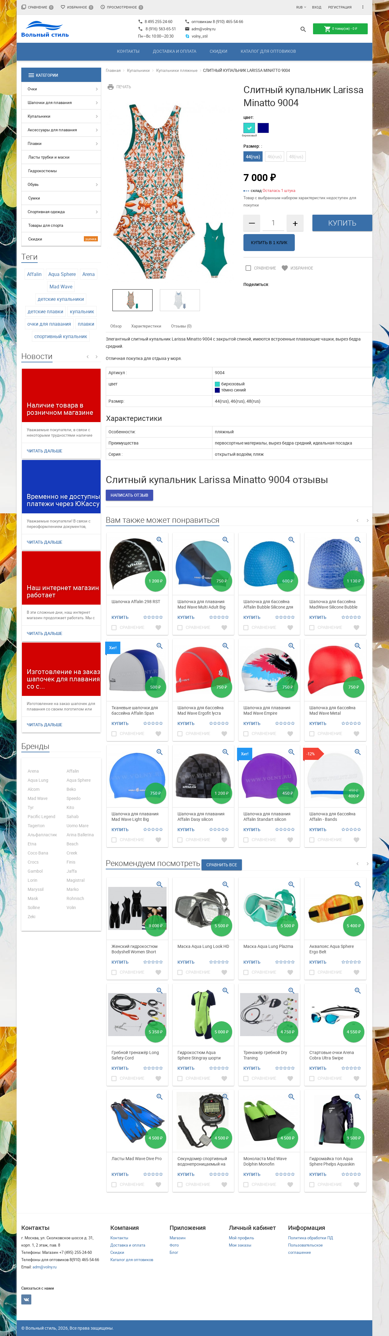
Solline (34, 907)
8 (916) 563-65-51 (161, 29)
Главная (113, 70)
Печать (118, 86)
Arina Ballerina (80, 835)
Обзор (116, 326)
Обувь (33, 184)
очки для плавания (49, 324)
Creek (72, 853)
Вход (316, 7)
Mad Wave (61, 286)
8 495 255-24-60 (155, 21)
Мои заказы (240, 1245)
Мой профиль (241, 1237)
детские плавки (45, 311)
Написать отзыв (129, 495)
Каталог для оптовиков (268, 51)
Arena (88, 274)
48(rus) (296, 156)
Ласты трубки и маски (49, 157)
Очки (32, 89)
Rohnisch (75, 898)
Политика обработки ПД (310, 1237)
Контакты (128, 51)
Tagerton (36, 825)
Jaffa (72, 871)
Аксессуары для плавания (52, 130)
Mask (33, 898)
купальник (82, 311)
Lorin (32, 880)
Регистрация (340, 7)
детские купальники (61, 299)
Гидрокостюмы (42, 170)
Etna (32, 844)
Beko (71, 789)
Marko (73, 889)
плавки (86, 324)
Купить (120, 617)
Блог (174, 1252)
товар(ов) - (340, 29)
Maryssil (35, 889)
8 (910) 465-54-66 (227, 21)
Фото (174, 1245)
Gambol (35, 871)
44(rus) (253, 156)
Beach (72, 844)
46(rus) (274, 156)
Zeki (31, 916)
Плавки (35, 143)
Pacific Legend (41, 816)
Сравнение (37, 7)
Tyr (31, 807)
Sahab (73, 816)
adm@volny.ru (200, 29)
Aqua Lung (38, 780)
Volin (71, 907)
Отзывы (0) (181, 326)
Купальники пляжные (177, 70)
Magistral (75, 880)
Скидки (218, 51)
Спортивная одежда (46, 211)
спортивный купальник (60, 336)
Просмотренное (121, 7)
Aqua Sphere (62, 274)
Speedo (74, 798)
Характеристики (146, 326)
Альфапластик (42, 835)
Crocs (33, 862)
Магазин (178, 1237)
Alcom (34, 789)
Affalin (34, 274)
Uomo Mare (77, 825)
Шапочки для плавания (50, 102)
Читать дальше (44, 451)
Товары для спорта (45, 225)
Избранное (76, 7)
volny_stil (196, 36)
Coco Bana (38, 853)
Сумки (34, 198)
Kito (70, 807)
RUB (299, 7)
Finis (71, 862)
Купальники (39, 116)
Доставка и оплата (174, 51)
